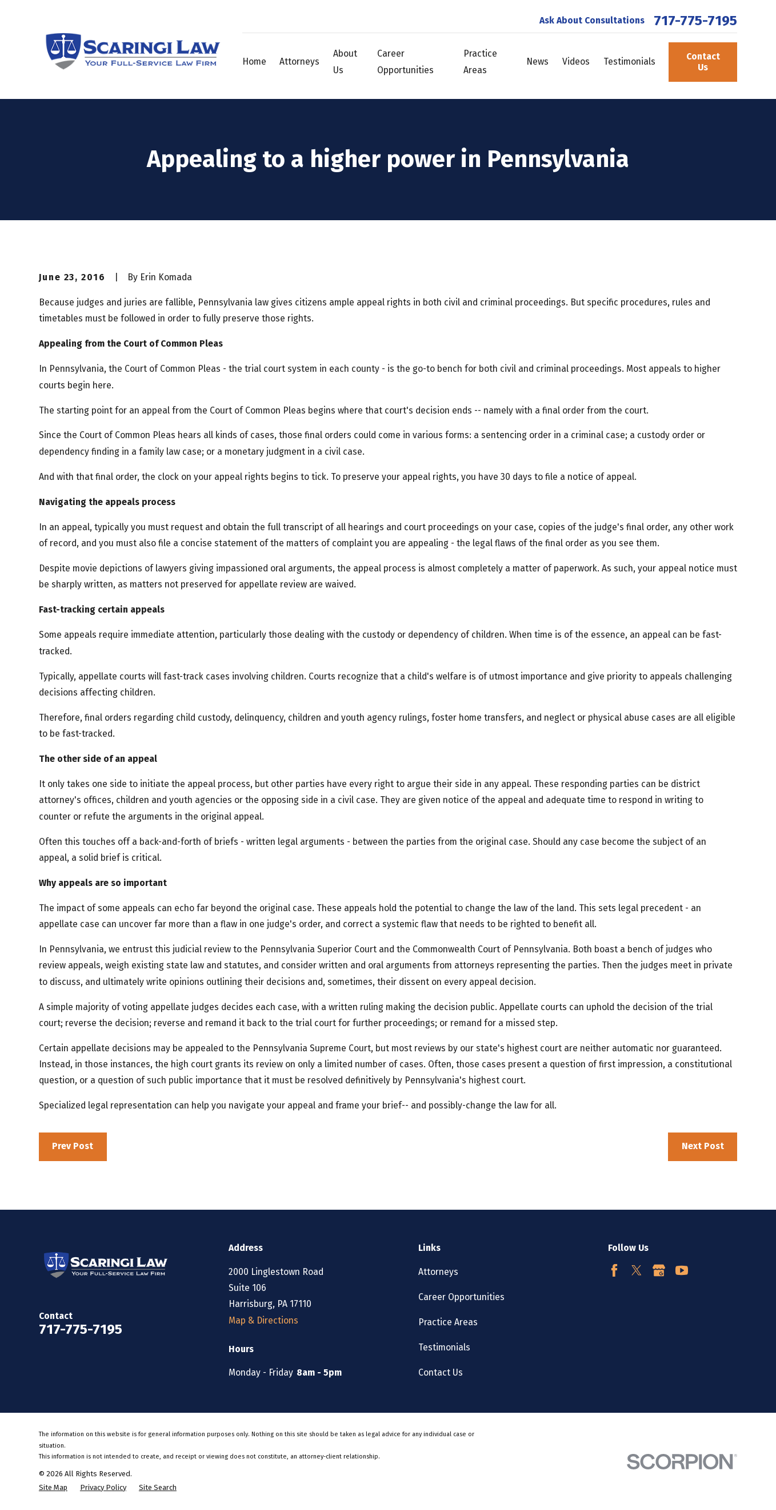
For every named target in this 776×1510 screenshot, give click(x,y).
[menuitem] (53, 1488)
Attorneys (438, 1271)
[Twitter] (636, 1270)
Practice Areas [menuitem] (480, 61)
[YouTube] (681, 1270)
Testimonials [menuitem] (629, 61)
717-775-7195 (695, 20)
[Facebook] (614, 1270)
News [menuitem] (537, 61)
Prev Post (72, 1146)
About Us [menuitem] (345, 61)
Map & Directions (263, 1320)
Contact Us (703, 62)
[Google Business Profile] (659, 1270)
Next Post (703, 1146)
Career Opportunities (461, 1297)
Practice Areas (448, 1322)
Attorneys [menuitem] (299, 61)
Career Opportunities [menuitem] (405, 61)
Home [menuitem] (254, 61)
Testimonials (444, 1347)
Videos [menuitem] (576, 61)
